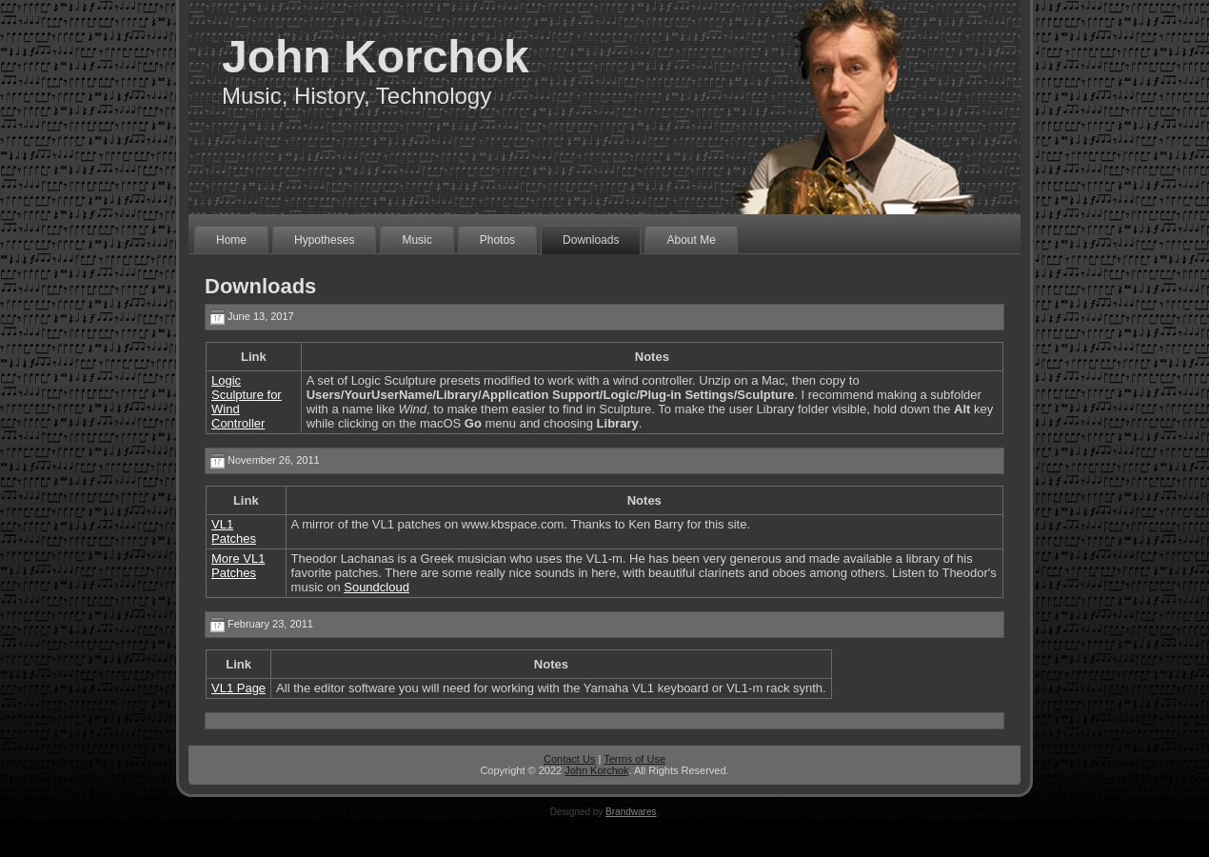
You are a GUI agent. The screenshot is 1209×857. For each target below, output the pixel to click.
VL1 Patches (233, 531)
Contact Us (569, 759)
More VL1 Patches (238, 565)
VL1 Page (238, 688)
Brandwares (630, 812)
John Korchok (375, 56)
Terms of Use (634, 759)
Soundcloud (376, 587)
